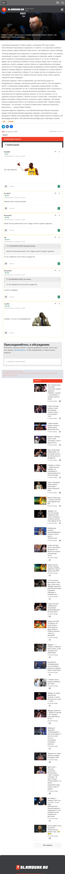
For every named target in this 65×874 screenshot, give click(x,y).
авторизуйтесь (20, 350)
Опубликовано (14, 156)
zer (5, 237)
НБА (3, 131)
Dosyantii (8, 215)
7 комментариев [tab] (12, 145)
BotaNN (7, 152)
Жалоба (4, 135)
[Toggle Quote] (7, 246)
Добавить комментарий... (16, 361)
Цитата (11, 186)
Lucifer (7, 304)
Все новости (47, 845)
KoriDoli (7, 193)
